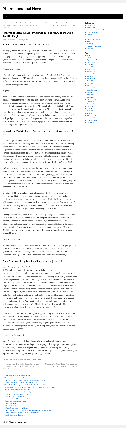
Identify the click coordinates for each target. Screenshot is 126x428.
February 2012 (91, 99)
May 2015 (90, 64)
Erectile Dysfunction (93, 39)
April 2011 (90, 111)
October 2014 (91, 74)
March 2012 (90, 97)
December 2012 (92, 90)
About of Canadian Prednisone (14, 396)
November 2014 (92, 71)
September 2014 (92, 76)
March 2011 (90, 113)
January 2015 (91, 69)
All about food (91, 25)
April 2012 (90, 95)
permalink (37, 359)
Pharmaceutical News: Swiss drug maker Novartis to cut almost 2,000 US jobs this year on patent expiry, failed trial (21, 25)
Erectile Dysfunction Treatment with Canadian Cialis (21, 382)
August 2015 (91, 62)
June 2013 (90, 83)
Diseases (89, 34)
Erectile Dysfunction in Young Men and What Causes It (22, 413)
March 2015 (90, 67)
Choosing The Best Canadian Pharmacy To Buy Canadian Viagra (25, 380)
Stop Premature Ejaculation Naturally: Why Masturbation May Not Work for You (30, 410)
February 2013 (91, 85)
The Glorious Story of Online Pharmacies (17, 376)
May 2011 (90, 109)
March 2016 (90, 58)
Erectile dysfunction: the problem (15, 415)
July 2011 (90, 106)
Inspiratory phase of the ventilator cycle (17, 394)
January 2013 (91, 88)
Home (7, 17)
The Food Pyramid (10, 403)
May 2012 (90, 92)
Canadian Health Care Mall (95, 30)
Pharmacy (90, 44)
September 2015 (92, 60)
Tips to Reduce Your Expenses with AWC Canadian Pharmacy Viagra (26, 385)
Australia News (91, 27)
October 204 (91, 122)
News (22, 359)
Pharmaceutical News (22, 9)
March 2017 (90, 55)
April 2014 (90, 81)
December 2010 (92, 120)
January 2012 (91, 102)
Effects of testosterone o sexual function (17, 408)
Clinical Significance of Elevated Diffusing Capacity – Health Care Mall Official (30, 387)
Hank (26, 40)
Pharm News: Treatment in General (15, 401)
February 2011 (91, 115)
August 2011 (91, 104)
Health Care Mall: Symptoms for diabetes (17, 389)
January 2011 (91, 118)
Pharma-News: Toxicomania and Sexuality (18, 392)
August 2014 (91, 78)
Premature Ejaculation (94, 46)
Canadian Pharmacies (93, 32)
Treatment (90, 48)
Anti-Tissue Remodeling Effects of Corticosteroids (20, 399)
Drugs (89, 37)
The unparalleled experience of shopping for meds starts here (23, 378)
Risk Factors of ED (10, 406)
